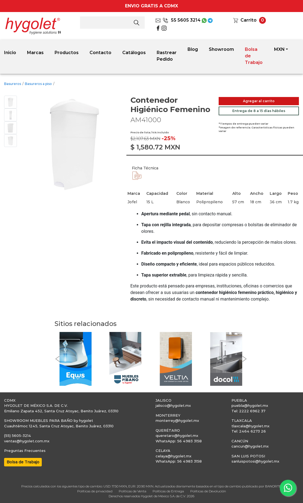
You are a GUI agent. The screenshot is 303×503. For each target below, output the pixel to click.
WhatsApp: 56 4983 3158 (179, 441)
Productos (67, 52)
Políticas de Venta (132, 491)
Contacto (100, 52)
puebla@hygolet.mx (249, 405)
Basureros (12, 84)
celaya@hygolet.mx (173, 456)
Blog (193, 49)
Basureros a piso (38, 84)
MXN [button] (279, 49)
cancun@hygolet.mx (250, 446)
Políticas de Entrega (168, 491)
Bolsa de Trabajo (254, 56)
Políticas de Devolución (208, 491)
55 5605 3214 (182, 20)
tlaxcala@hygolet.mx (250, 426)
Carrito (248, 20)
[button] (57, 359)
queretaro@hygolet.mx (177, 435)
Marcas (35, 52)
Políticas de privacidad (94, 491)
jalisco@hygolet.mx (173, 405)
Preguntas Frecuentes (25, 450)
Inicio (10, 52)
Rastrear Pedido (167, 56)
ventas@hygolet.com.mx (26, 441)
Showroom (221, 49)
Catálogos (134, 52)
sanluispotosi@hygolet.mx (255, 461)
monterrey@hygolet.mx (177, 420)
